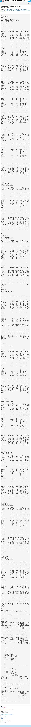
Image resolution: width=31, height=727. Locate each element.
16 (15, 10)
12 (11, 10)
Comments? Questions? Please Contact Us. (7, 714)
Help (1, 717)
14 (13, 10)
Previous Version (9, 9)
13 (12, 10)
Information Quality (3, 716)
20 (19, 10)
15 (14, 10)
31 (29, 10)
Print (17, 9)
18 (17, 10)
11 (10, 10)
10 (9, 10)
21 (20, 10)
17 (16, 10)
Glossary (2, 718)
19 (18, 10)
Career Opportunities (4, 722)
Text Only (14, 9)
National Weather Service (4, 710)
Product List (20, 9)
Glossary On (25, 9)
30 (28, 10)
